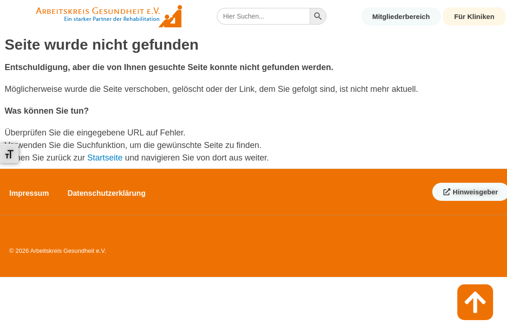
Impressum (29, 193)
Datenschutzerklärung (106, 193)
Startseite (105, 157)
